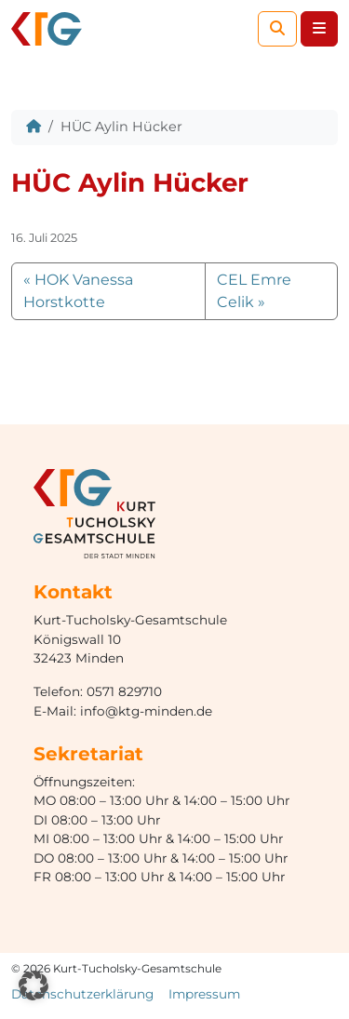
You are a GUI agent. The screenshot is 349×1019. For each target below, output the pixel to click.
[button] (33, 985)
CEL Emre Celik (254, 291)
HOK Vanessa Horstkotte (78, 291)
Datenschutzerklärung (82, 993)
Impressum (204, 993)
